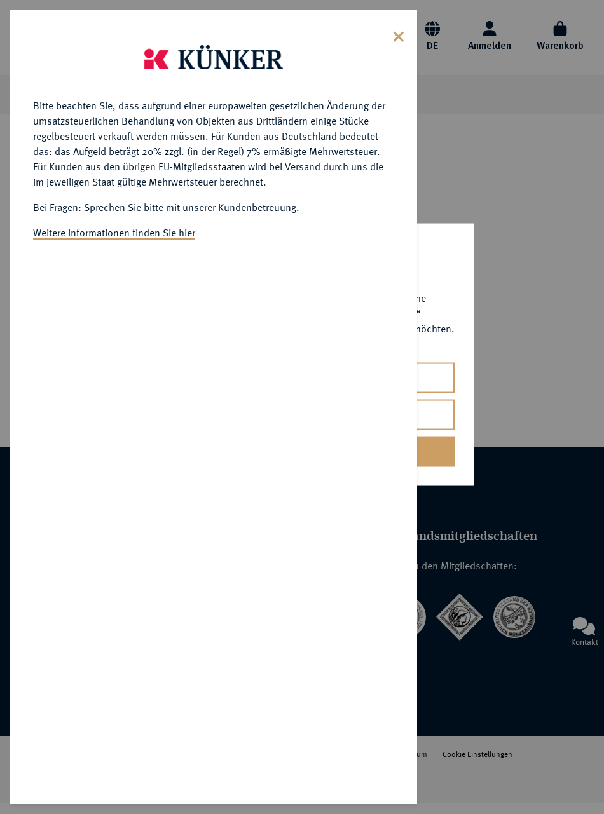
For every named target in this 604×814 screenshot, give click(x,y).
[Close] (398, 35)
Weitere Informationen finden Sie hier (114, 232)
